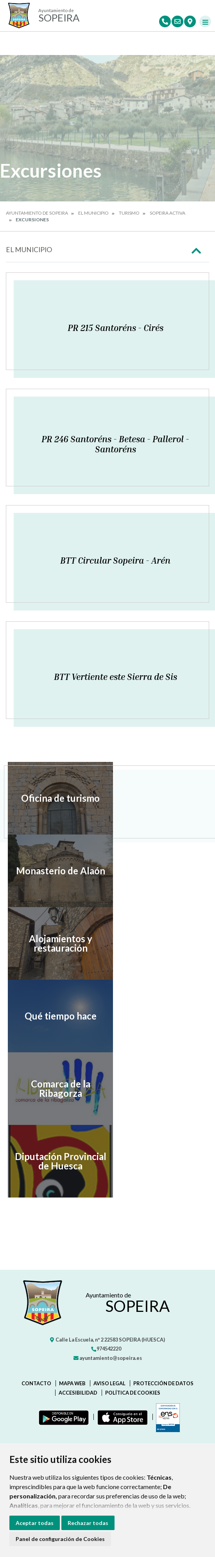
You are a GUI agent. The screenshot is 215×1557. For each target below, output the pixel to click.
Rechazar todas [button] (88, 1523)
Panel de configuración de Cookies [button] (60, 1539)
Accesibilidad (78, 1393)
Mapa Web (72, 1383)
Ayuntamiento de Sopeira (37, 213)
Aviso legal (109, 1383)
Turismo (129, 213)
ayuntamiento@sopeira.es (107, 1358)
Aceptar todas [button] (35, 1523)
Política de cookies (132, 1393)
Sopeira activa (167, 213)
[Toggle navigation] (205, 21)
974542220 (106, 1348)
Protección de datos (163, 1383)
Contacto (36, 1383)
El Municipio (93, 213)
